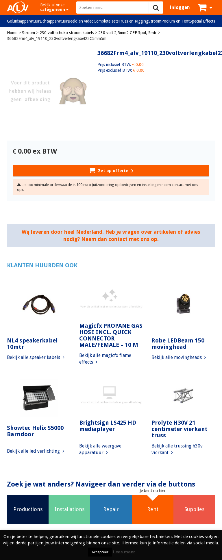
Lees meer (124, 552)
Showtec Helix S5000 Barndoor (35, 431)
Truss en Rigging (133, 21)
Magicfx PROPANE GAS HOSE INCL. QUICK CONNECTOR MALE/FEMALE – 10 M (111, 335)
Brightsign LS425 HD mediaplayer (107, 425)
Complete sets (106, 21)
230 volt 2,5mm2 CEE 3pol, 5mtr (127, 32)
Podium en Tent (175, 21)
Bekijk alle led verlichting (35, 451)
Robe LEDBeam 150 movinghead (177, 343)
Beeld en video (81, 21)
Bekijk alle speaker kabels (35, 357)
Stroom (154, 21)
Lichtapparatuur (54, 21)
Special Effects (202, 21)
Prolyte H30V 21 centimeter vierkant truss (179, 429)
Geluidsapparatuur (23, 21)
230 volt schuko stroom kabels (67, 32)
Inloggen (179, 7)
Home (12, 32)
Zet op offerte (111, 170)
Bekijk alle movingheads (178, 357)
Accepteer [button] (100, 552)
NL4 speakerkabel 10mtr (32, 343)
